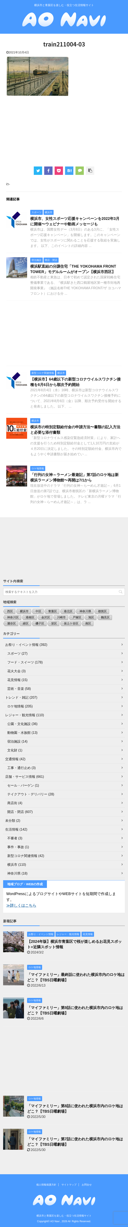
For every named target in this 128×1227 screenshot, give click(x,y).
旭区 (91, 617)
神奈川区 (13, 617)
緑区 (26, 623)
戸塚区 (77, 617)
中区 (38, 611)
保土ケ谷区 (71, 623)
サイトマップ (69, 1184)
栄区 (54, 623)
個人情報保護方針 (46, 1184)
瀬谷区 (11, 623)
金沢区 (45, 617)
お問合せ (87, 1184)
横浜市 (24, 611)
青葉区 (52, 611)
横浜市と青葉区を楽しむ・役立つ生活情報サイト (64, 1215)
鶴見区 (105, 617)
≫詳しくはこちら (21, 905)
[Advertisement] (64, 131)
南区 (88, 623)
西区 (10, 611)
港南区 (30, 617)
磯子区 (39, 623)
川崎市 (61, 617)
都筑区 (102, 611)
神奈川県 (85, 611)
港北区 (68, 611)
